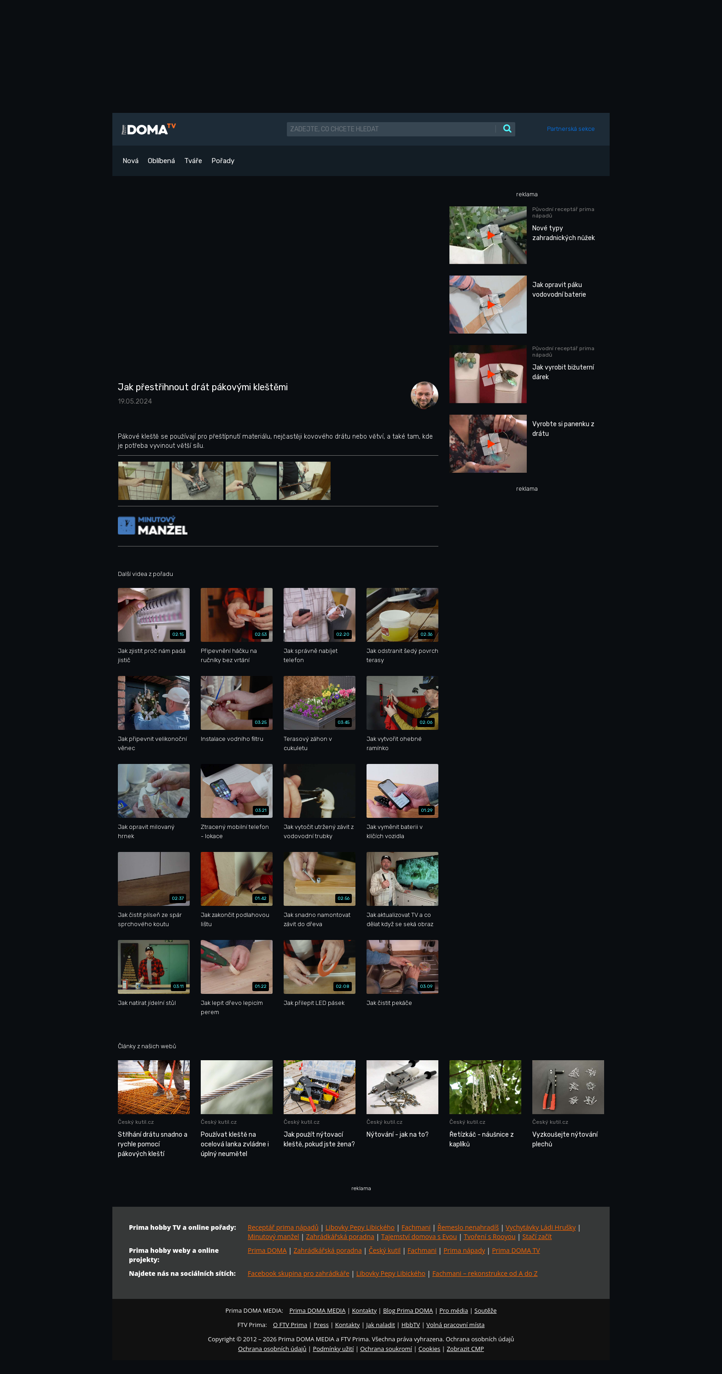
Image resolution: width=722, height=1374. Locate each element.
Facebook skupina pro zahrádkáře (298, 1273)
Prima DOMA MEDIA (317, 1310)
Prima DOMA (267, 1250)
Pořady (222, 161)
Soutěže (485, 1310)
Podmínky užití (333, 1349)
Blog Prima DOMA (408, 1310)
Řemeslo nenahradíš (468, 1227)
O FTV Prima (290, 1325)
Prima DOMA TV (516, 1250)
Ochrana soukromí (386, 1349)
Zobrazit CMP (465, 1349)
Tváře (193, 161)
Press (321, 1325)
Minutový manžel (273, 1236)
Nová (130, 161)
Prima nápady (464, 1250)
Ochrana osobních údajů (272, 1349)
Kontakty (364, 1310)
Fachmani (416, 1227)
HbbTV (411, 1325)
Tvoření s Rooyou (489, 1236)
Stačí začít (537, 1236)
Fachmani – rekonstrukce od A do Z (485, 1273)
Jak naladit (380, 1325)
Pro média (453, 1310)
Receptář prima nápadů (283, 1227)
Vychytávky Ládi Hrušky (541, 1227)
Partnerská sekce (571, 128)
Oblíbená (161, 161)
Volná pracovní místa (455, 1325)
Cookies (429, 1349)
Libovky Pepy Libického (360, 1227)
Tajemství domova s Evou (419, 1236)
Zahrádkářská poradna (340, 1236)
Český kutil (385, 1250)
